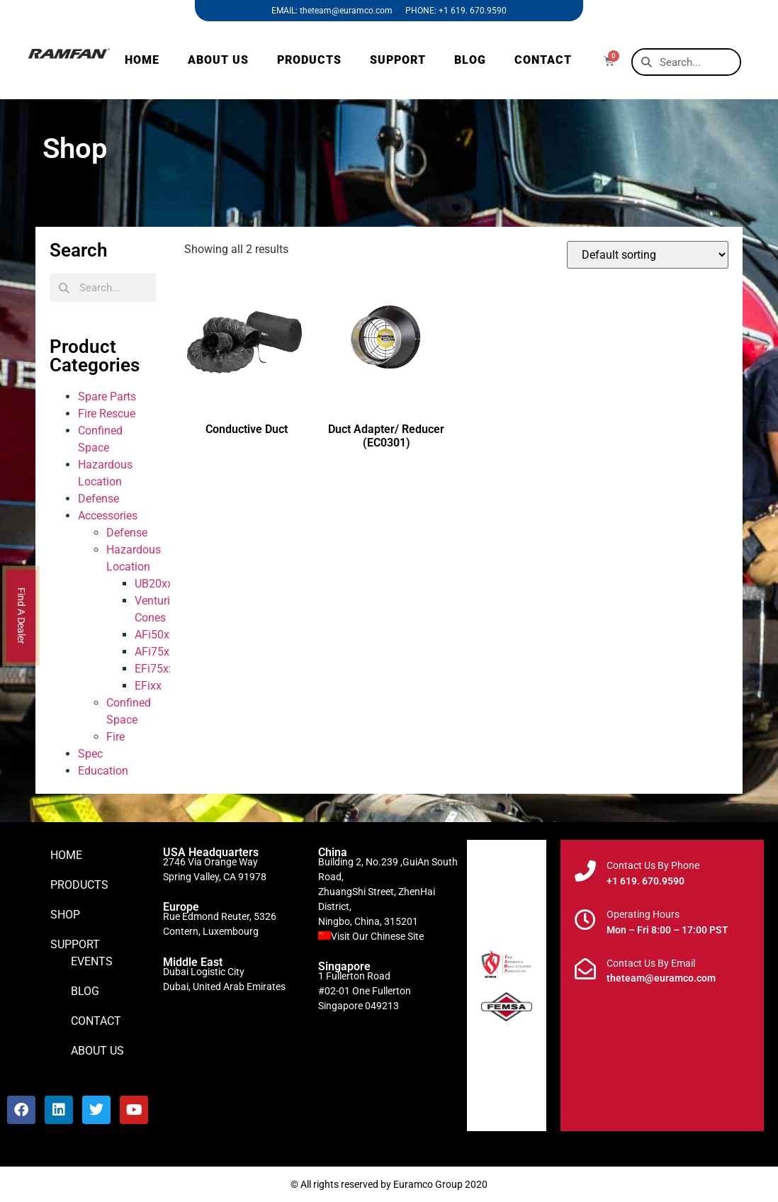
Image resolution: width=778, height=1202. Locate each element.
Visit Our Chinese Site (377, 936)
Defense (98, 498)
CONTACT (543, 60)
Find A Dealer (21, 616)
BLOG (470, 60)
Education (103, 770)
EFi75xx (154, 668)
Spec (90, 753)
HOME (142, 60)
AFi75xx (155, 651)
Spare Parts (107, 396)
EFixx (148, 685)
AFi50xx (155, 634)
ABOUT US (218, 60)
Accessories (107, 515)
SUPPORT (398, 60)
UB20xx (154, 583)
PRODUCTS (309, 60)
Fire (115, 736)
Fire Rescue (106, 413)
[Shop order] (647, 255)
